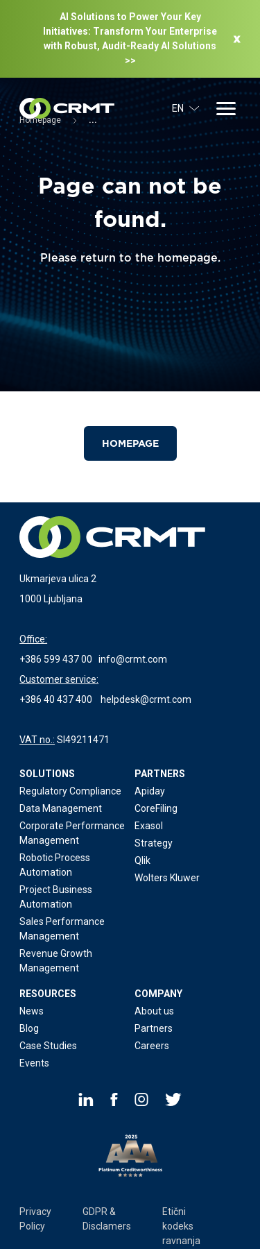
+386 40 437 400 (55, 699)
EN (186, 108)
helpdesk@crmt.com (146, 699)
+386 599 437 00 (55, 659)
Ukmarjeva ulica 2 (57, 578)
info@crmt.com (132, 659)
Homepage (130, 443)
